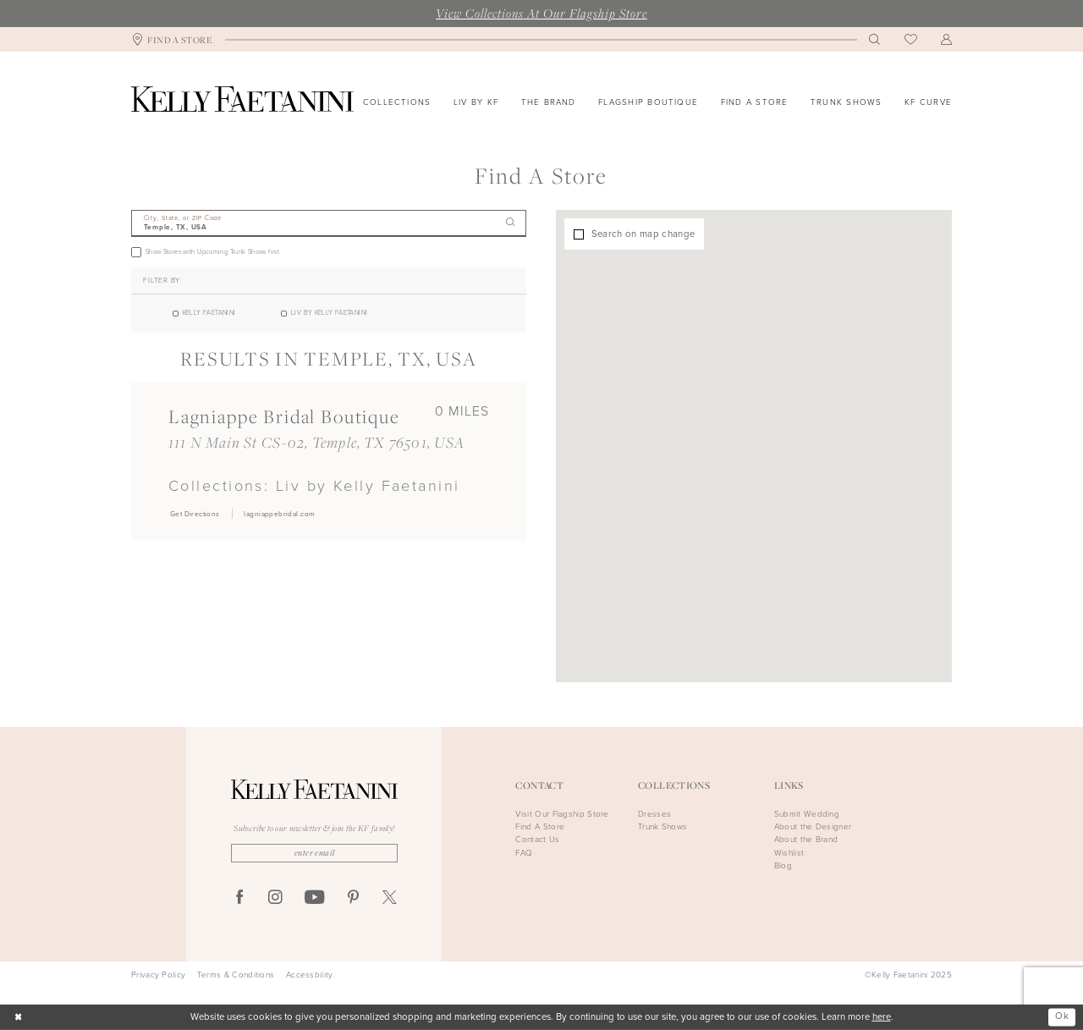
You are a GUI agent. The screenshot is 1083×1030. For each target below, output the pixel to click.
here (881, 1017)
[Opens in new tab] (194, 513)
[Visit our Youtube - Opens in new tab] (314, 898)
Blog (783, 865)
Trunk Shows (662, 826)
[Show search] (875, 39)
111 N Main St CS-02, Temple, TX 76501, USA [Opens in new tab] (316, 442)
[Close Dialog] (18, 1017)
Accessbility (309, 975)
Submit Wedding (806, 813)
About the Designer (812, 826)
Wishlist (789, 852)
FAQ (523, 852)
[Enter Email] (314, 853)
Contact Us (537, 839)
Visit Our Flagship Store (561, 813)
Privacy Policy (158, 975)
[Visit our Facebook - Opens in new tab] (240, 898)
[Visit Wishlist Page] (911, 40)
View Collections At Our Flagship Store (541, 12)
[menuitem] (172, 40)
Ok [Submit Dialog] (1062, 1017)
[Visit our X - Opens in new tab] (390, 898)
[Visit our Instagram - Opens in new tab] (275, 898)
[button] (947, 39)
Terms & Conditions (235, 975)
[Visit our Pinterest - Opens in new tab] (353, 898)
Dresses (654, 813)
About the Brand (806, 839)
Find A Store (539, 826)
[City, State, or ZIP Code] (328, 223)
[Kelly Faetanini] (242, 99)
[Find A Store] (172, 40)
